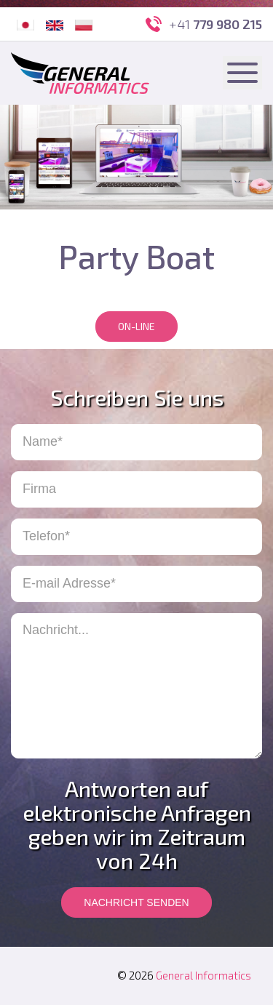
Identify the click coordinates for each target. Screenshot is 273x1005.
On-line (136, 326)
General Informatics (203, 975)
